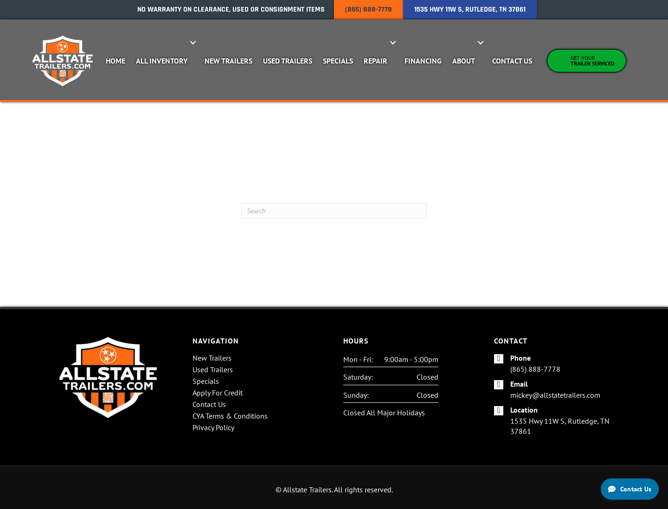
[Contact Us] (630, 489)
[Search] (334, 211)
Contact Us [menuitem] (512, 60)
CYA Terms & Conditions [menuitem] (230, 416)
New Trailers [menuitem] (228, 60)
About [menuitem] (463, 60)
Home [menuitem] (115, 60)
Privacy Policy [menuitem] (213, 428)
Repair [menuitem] (375, 60)
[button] (193, 42)
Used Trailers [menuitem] (287, 60)
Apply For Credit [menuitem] (218, 393)
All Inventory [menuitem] (161, 60)
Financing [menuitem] (423, 60)
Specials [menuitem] (338, 60)
